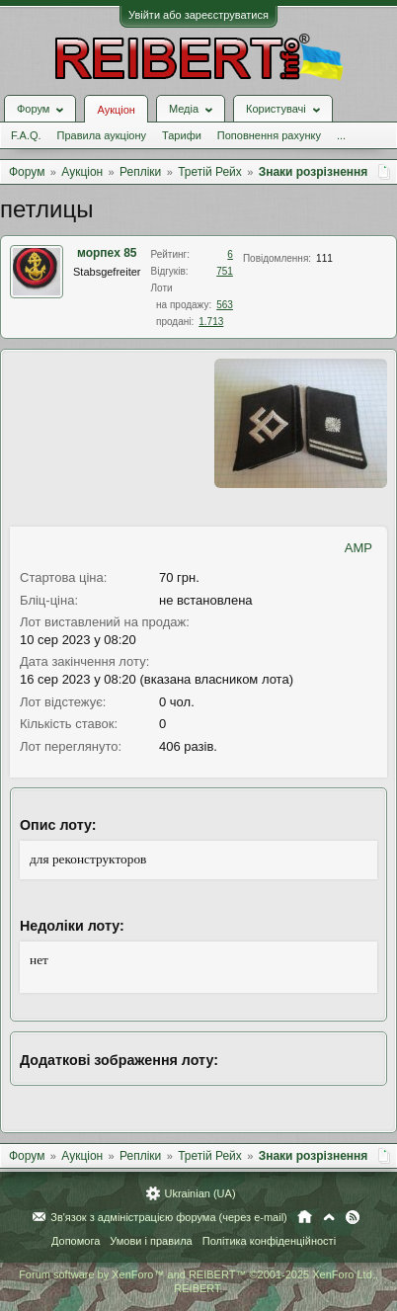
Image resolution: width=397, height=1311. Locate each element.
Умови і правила (151, 1241)
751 (224, 271)
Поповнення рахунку (269, 135)
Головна (304, 1217)
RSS (352, 1217)
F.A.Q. (26, 135)
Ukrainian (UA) (199, 1193)
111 (324, 258)
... (341, 135)
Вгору (329, 1217)
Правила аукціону (101, 135)
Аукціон (115, 110)
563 (224, 304)
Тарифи (181, 135)
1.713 (210, 321)
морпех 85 (107, 253)
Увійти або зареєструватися (198, 15)
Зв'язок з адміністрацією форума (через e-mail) (168, 1217)
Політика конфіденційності (269, 1241)
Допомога (75, 1241)
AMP (358, 547)
